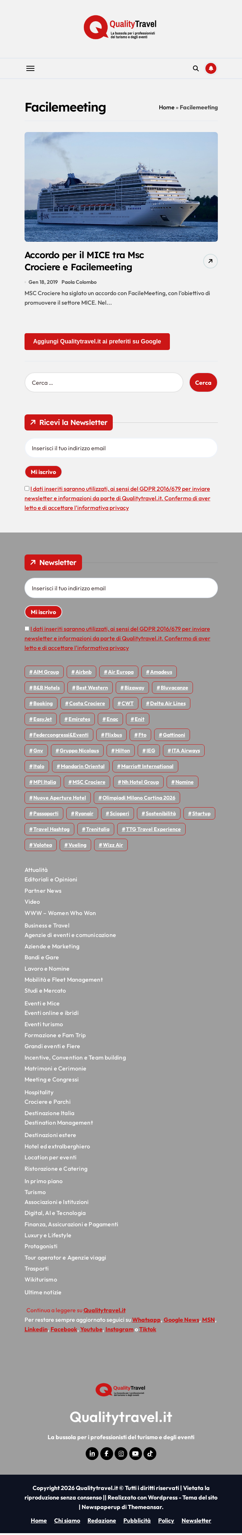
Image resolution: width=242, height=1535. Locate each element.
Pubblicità (137, 1522)
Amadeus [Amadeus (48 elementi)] (161, 673)
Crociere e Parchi (48, 1103)
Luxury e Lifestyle (48, 1237)
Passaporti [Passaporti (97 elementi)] (46, 815)
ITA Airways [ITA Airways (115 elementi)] (186, 752)
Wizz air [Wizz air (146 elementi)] (113, 846)
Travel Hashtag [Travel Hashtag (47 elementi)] (51, 831)
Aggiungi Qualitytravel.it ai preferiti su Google (97, 343)
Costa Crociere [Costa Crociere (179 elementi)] (87, 705)
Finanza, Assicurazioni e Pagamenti (72, 1226)
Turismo (35, 1194)
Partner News (43, 892)
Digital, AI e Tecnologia (55, 1214)
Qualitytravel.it (121, 1418)
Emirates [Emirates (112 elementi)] (79, 721)
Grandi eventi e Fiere (53, 1047)
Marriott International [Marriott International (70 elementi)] (147, 768)
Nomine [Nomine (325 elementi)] (184, 783)
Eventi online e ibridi (52, 1014)
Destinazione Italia (50, 1114)
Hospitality (39, 1094)
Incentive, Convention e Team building (75, 1059)
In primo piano (44, 1182)
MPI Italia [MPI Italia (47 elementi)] (44, 783)
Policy (166, 1522)
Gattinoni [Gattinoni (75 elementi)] (174, 736)
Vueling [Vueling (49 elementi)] (77, 846)
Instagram (119, 1331)
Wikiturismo (41, 1281)
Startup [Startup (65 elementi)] (201, 815)
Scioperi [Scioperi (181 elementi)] (119, 815)
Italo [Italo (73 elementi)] (38, 768)
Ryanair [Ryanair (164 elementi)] (84, 815)
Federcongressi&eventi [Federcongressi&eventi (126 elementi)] (61, 736)
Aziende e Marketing (52, 948)
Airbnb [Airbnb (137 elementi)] (83, 673)
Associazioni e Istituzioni (57, 1203)
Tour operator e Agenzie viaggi (66, 1259)
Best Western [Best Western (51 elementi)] (92, 689)
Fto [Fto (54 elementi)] (142, 736)
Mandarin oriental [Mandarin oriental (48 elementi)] (83, 768)
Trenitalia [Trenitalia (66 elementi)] (97, 831)
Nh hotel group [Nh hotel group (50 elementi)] (140, 783)
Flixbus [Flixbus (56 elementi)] (113, 736)
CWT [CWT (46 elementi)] (128, 705)
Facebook (64, 1331)
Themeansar (145, 1508)
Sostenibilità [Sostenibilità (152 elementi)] (161, 815)
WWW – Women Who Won (60, 914)
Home (167, 107)
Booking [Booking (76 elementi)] (43, 705)
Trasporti (37, 1270)
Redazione (102, 1522)
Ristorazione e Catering (56, 1170)
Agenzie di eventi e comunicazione (70, 937)
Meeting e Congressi (52, 1081)
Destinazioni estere (51, 1137)
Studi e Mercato (45, 992)
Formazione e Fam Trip (55, 1037)
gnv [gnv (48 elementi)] (38, 752)
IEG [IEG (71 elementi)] (150, 752)
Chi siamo (67, 1522)
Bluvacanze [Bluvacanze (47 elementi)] (174, 689)
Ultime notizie (43, 1294)
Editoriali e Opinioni (51, 881)
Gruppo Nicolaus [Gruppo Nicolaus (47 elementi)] (79, 752)
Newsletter (196, 1522)
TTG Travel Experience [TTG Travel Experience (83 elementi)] (153, 831)
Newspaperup (101, 1508)
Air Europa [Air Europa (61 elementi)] (121, 673)
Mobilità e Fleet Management (64, 981)
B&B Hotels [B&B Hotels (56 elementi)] (46, 689)
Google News (181, 1321)
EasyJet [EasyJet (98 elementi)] (42, 721)
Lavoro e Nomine (47, 970)
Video (32, 903)
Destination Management (59, 1124)
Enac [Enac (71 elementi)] (112, 721)
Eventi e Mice (42, 1005)
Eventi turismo (44, 1026)
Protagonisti (41, 1248)
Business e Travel (47, 927)
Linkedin (36, 1331)
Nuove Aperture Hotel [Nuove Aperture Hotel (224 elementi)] (59, 799)
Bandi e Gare (42, 959)
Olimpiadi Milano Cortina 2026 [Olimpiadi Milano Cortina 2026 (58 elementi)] (139, 799)
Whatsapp (146, 1321)
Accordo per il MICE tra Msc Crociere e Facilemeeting (89, 261)
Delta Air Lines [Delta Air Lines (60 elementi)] (168, 705)
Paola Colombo (79, 284)
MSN (208, 1321)
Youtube (91, 1331)
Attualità (36, 871)
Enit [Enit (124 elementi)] (140, 721)
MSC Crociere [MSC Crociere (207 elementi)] (88, 783)
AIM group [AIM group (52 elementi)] (46, 673)
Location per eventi (51, 1159)
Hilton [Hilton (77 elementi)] (122, 752)
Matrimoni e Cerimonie (56, 1070)
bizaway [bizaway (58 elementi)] (134, 689)
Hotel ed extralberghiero (57, 1148)
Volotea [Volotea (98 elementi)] (42, 846)
